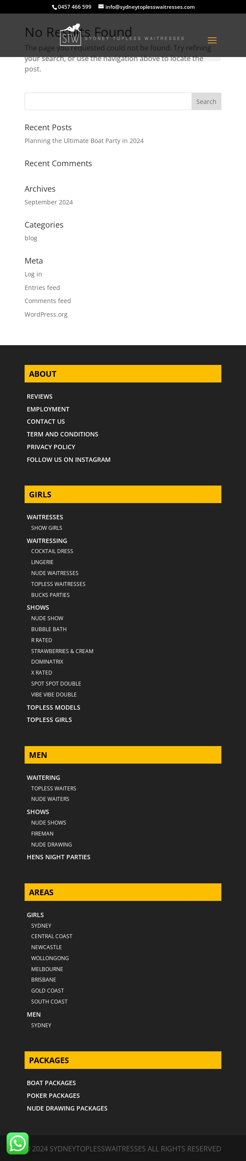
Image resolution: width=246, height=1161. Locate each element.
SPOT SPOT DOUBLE (56, 683)
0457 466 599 (74, 7)
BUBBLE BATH (49, 629)
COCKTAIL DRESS (52, 551)
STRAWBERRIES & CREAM (62, 651)
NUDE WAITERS (50, 799)
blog (31, 238)
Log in (33, 274)
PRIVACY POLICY (51, 447)
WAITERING (43, 777)
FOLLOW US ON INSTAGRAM (69, 459)
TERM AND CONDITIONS (62, 434)
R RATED (41, 640)
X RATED (41, 672)
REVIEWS (40, 396)
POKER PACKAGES (53, 1095)
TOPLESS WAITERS (53, 788)
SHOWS (38, 607)
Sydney (41, 925)
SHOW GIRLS (46, 528)
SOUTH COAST (49, 1001)
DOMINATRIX (47, 661)
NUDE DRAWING (51, 844)
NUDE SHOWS (48, 822)
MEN (34, 1014)
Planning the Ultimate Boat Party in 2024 (84, 140)
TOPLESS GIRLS (49, 719)
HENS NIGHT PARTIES (58, 857)
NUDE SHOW (47, 618)
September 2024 (49, 202)
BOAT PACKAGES (51, 1083)
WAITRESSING (47, 540)
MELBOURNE (47, 969)
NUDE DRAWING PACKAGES (67, 1108)
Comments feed (48, 301)
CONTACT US (46, 421)
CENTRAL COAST (51, 936)
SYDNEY (41, 1025)
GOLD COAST (47, 990)
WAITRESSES (45, 517)
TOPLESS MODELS (53, 707)
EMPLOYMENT (48, 409)
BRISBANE (43, 979)
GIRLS (35, 915)
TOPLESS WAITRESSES (58, 584)
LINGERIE (42, 562)
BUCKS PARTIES (50, 595)
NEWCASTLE (46, 947)
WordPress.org (46, 314)
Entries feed (42, 287)
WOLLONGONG (50, 958)
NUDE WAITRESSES (55, 573)
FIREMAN (42, 833)
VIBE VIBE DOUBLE (54, 694)
